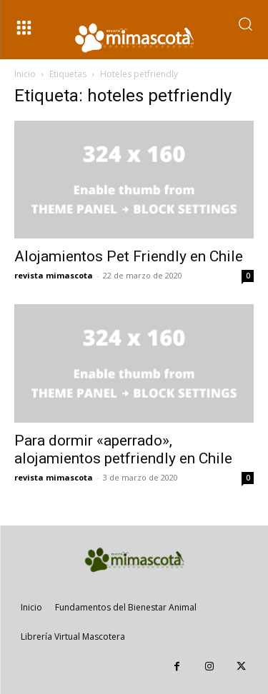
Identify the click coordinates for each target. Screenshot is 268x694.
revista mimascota (53, 275)
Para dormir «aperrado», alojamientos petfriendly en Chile (123, 449)
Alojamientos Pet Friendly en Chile (128, 256)
